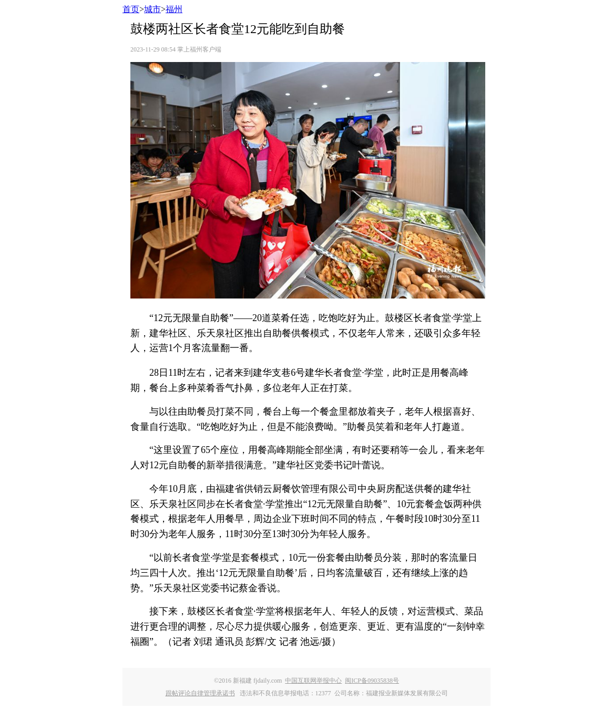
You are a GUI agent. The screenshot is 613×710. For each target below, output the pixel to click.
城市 (152, 9)
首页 (130, 9)
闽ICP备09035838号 (372, 680)
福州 (174, 9)
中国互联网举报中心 (313, 680)
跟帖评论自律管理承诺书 (200, 693)
